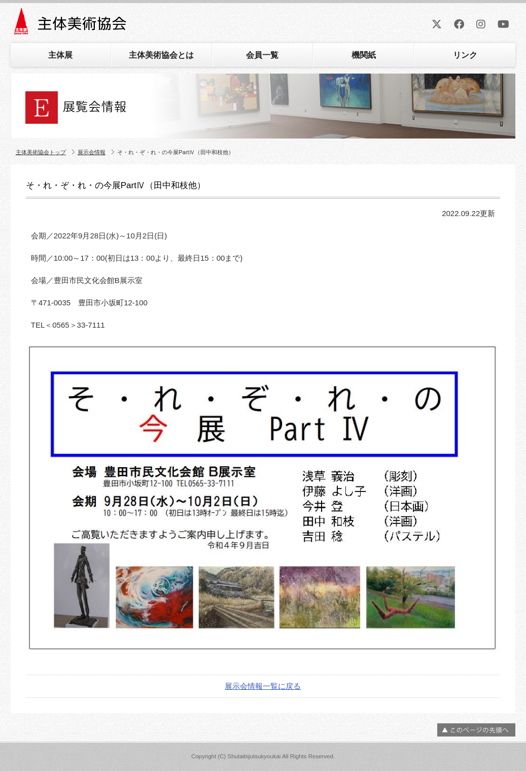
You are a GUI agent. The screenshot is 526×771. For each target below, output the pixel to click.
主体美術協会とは (161, 55)
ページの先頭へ (476, 730)
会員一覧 (262, 55)
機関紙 (364, 55)
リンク (465, 55)
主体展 (60, 55)
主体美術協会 (71, 24)
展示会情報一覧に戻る (263, 686)
